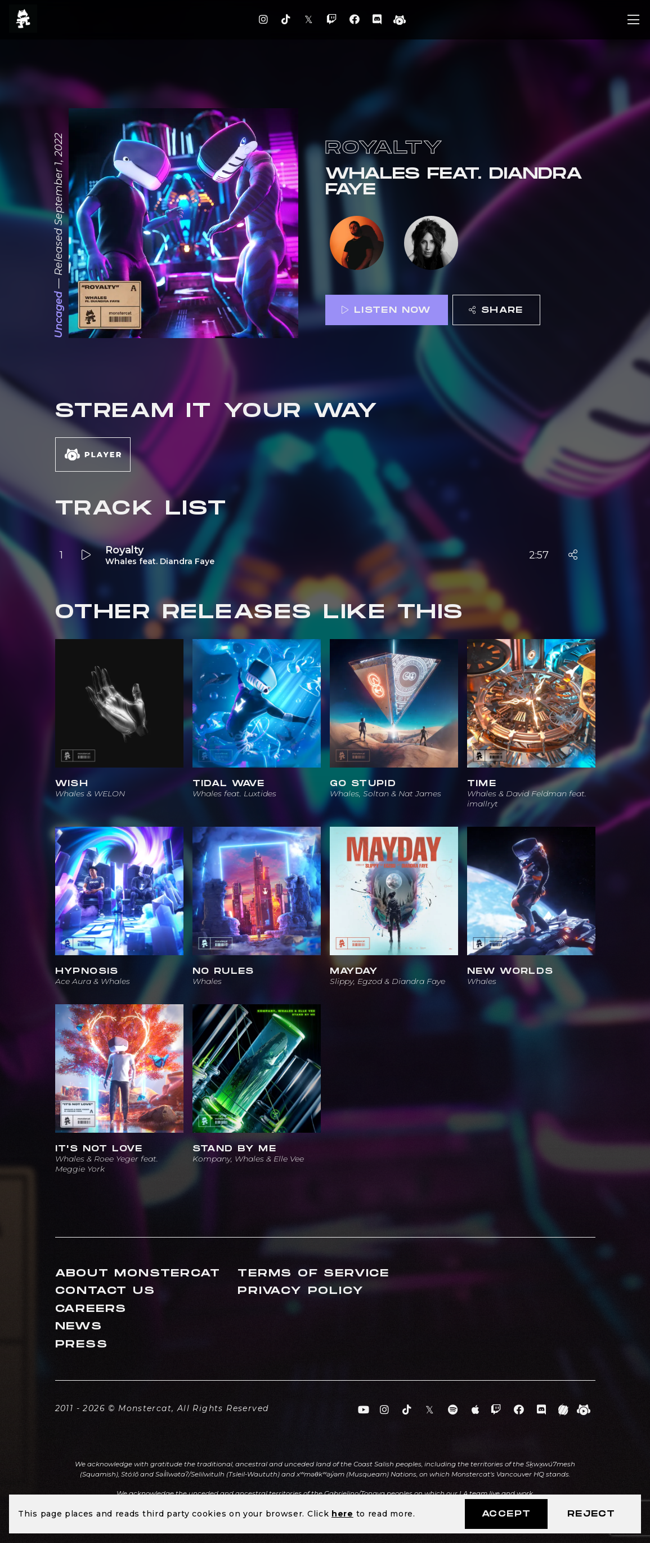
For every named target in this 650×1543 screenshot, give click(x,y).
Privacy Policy (300, 1291)
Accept (506, 1514)
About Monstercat (138, 1273)
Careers (91, 1309)
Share (496, 310)
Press (81, 1344)
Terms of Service (313, 1273)
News (78, 1326)
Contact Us (105, 1291)
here (342, 1514)
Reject (591, 1514)
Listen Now (386, 310)
